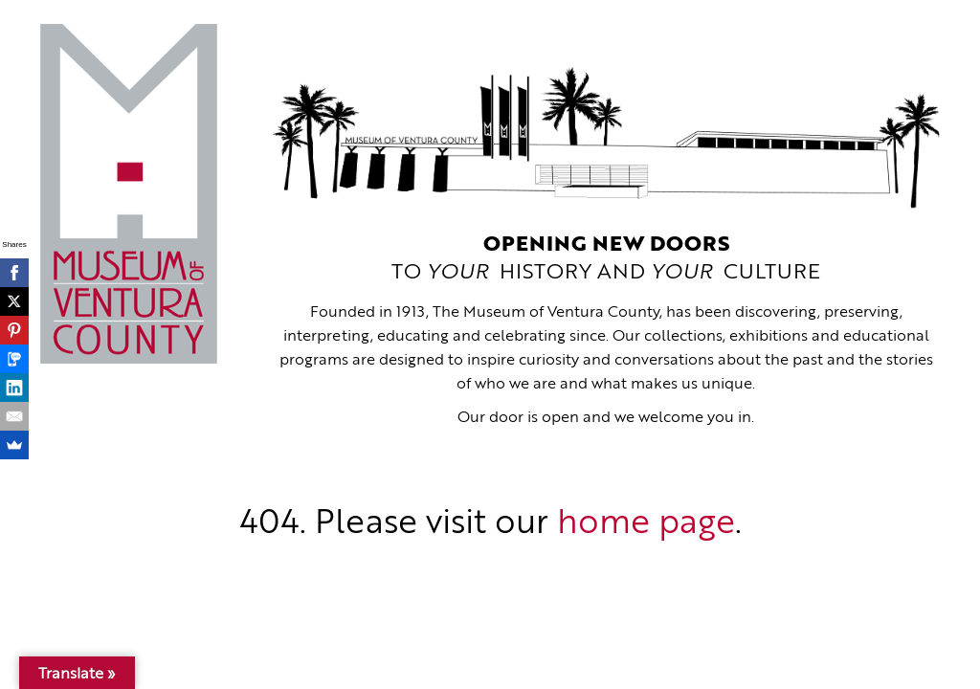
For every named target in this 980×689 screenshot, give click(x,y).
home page (646, 524)
